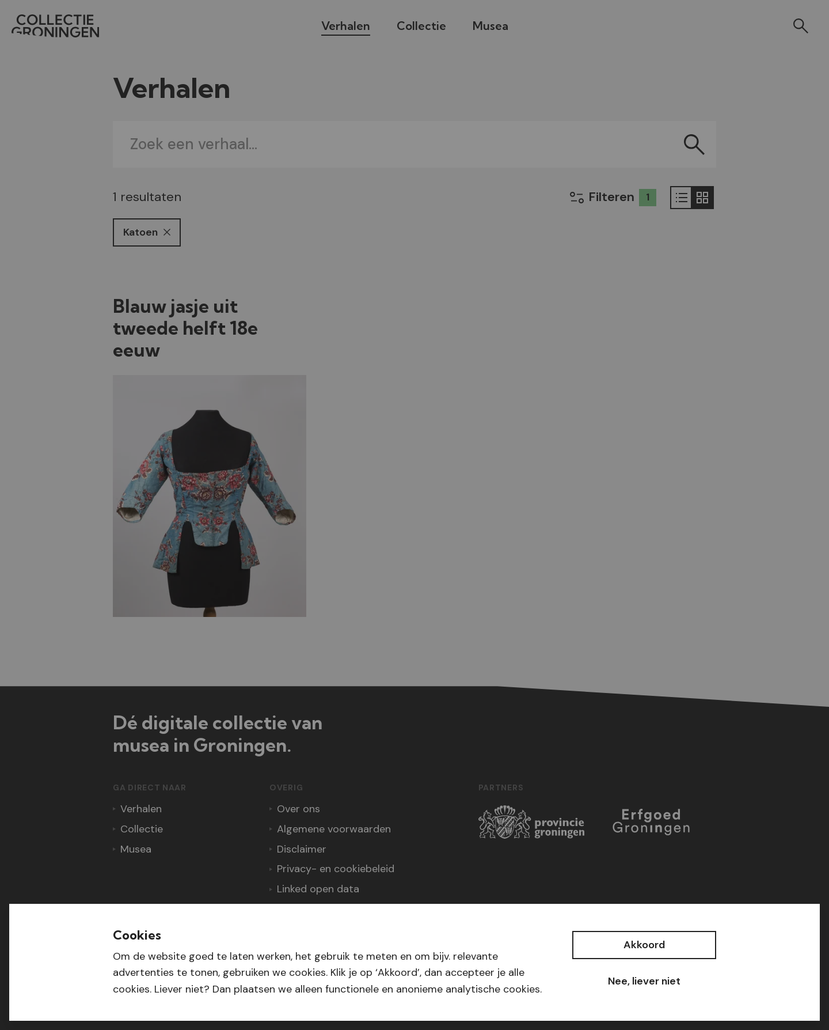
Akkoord (644, 945)
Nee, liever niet (644, 981)
